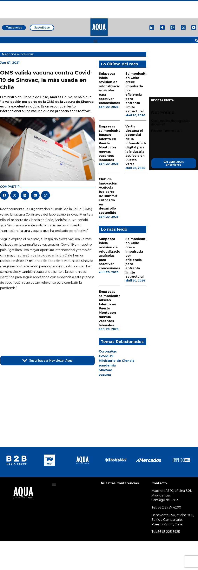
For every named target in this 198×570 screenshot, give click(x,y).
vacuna (105, 375)
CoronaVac (108, 351)
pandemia (107, 365)
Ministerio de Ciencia (116, 361)
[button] (95, 41)
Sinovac (105, 370)
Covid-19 (106, 356)
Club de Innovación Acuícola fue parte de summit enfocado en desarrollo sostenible (108, 196)
